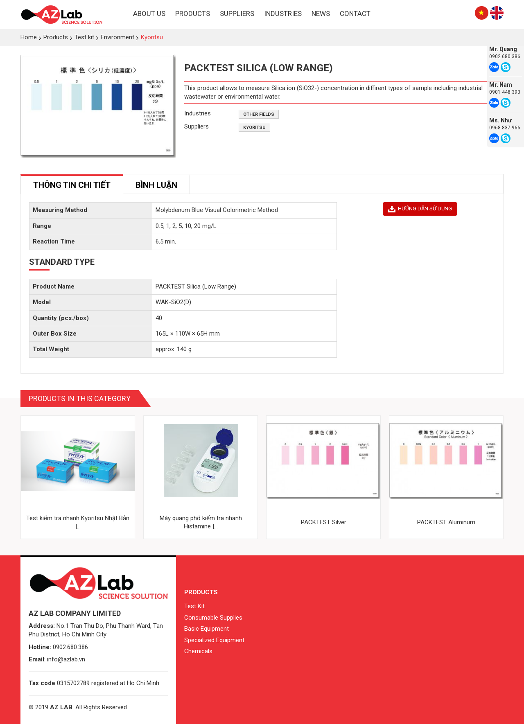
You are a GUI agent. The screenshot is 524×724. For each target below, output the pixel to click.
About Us (149, 13)
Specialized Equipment (214, 640)
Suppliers (237, 13)
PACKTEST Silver (323, 522)
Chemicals (198, 651)
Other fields (258, 114)
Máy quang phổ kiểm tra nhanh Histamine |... (201, 522)
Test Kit (194, 606)
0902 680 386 (504, 56)
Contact (355, 13)
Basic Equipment (206, 628)
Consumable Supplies (213, 617)
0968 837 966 (504, 128)
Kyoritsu (254, 127)
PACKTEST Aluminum (446, 522)
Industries (283, 13)
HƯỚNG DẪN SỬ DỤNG (420, 208)
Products (192, 13)
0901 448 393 (504, 92)
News (321, 13)
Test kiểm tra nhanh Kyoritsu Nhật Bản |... (77, 522)
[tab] (71, 184)
